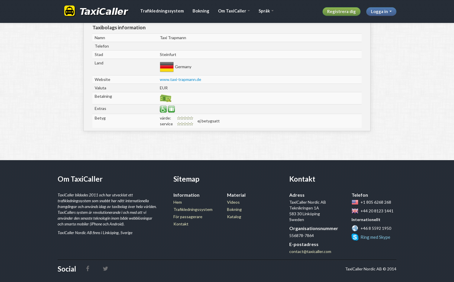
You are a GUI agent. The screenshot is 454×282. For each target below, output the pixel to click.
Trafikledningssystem (162, 10)
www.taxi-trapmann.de (180, 79)
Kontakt (180, 223)
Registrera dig (341, 11)
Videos (233, 202)
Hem (177, 202)
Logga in (381, 11)
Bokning (201, 10)
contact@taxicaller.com (310, 251)
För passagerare (187, 216)
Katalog (234, 216)
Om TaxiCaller (234, 10)
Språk (266, 10)
